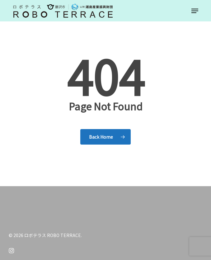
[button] (194, 11)
